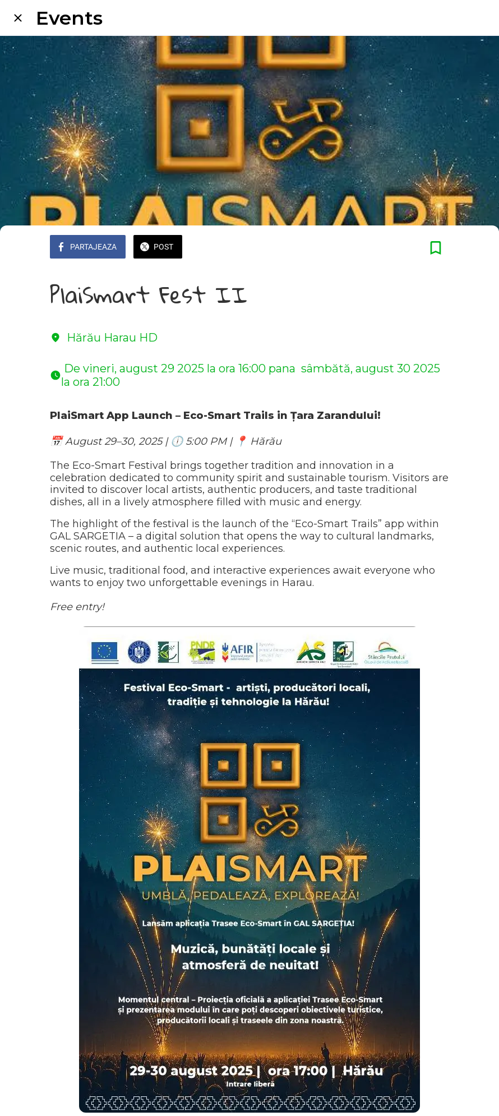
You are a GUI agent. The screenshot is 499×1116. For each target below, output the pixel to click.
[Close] (18, 18)
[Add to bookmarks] (435, 247)
